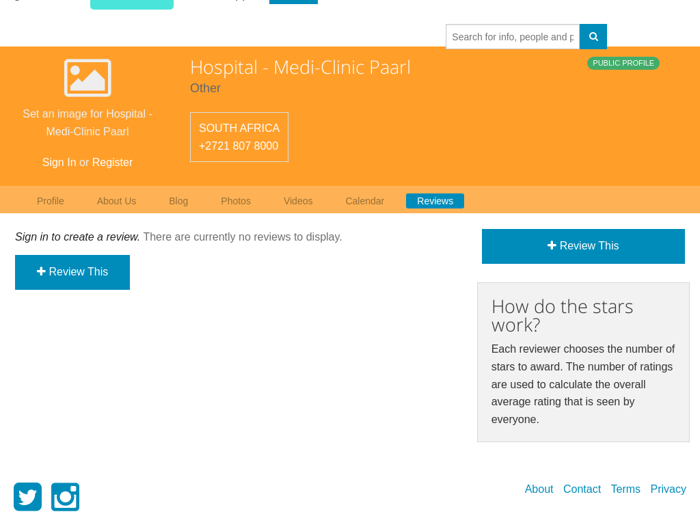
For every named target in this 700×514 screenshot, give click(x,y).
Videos (298, 200)
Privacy (668, 489)
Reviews (435, 200)
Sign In (59, 162)
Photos (236, 200)
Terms (626, 489)
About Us (117, 200)
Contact (582, 489)
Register (112, 162)
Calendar (364, 200)
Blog (178, 200)
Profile (50, 200)
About (539, 489)
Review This (72, 272)
